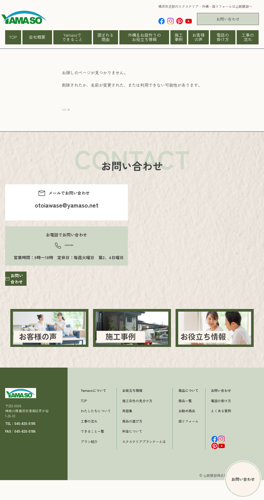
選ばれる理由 (105, 37)
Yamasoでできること (72, 37)
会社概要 (37, 37)
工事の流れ (248, 37)
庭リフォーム (188, 440)
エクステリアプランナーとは (144, 461)
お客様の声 (198, 37)
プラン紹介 (89, 461)
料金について (132, 451)
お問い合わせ (228, 19)
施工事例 (179, 37)
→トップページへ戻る (82, 112)
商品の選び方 (132, 440)
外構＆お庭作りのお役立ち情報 (144, 37)
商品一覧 (185, 420)
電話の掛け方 (223, 37)
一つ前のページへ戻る (82, 118)
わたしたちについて (96, 430)
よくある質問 (221, 430)
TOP (13, 37)
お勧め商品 (186, 430)
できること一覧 (92, 451)
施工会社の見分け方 (137, 420)
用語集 (127, 430)
